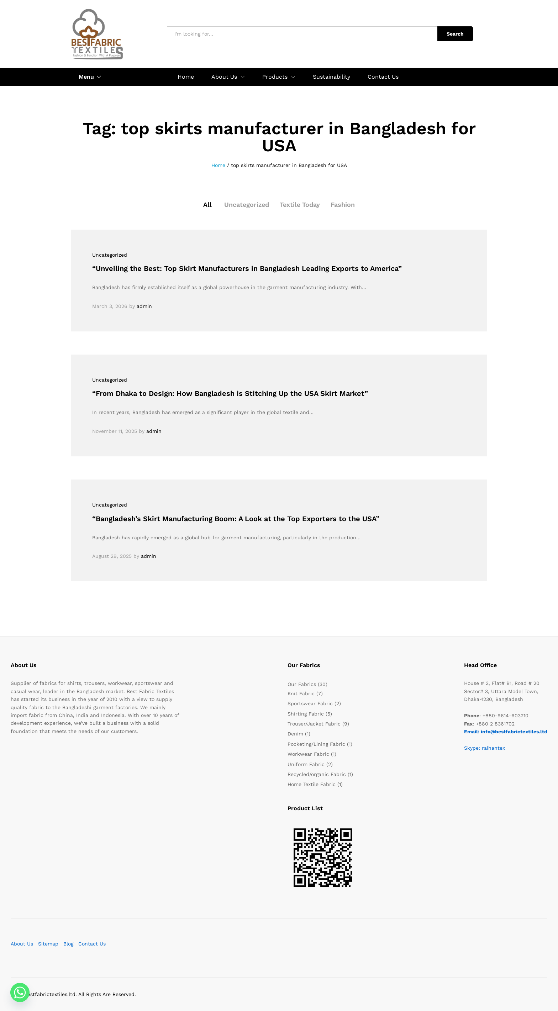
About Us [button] (224, 77)
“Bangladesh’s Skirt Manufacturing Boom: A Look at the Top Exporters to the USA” (235, 518)
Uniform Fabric (306, 764)
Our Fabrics (302, 684)
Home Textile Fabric (312, 784)
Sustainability (331, 77)
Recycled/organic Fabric (317, 774)
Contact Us (383, 77)
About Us (22, 944)
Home (186, 77)
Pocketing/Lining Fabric (316, 744)
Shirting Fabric (306, 714)
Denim (295, 734)
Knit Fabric (301, 693)
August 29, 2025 (112, 556)
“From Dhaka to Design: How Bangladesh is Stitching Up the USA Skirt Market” (230, 393)
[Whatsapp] (20, 992)
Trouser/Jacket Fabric (314, 724)
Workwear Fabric (308, 754)
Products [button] (275, 77)
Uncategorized (246, 204)
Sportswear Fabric (310, 703)
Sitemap (48, 944)
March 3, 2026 (109, 306)
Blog (68, 944)
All (207, 204)
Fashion (343, 204)
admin (144, 306)
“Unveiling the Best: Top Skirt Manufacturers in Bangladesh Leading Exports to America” (247, 268)
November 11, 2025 (114, 431)
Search (455, 34)
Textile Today (300, 204)
